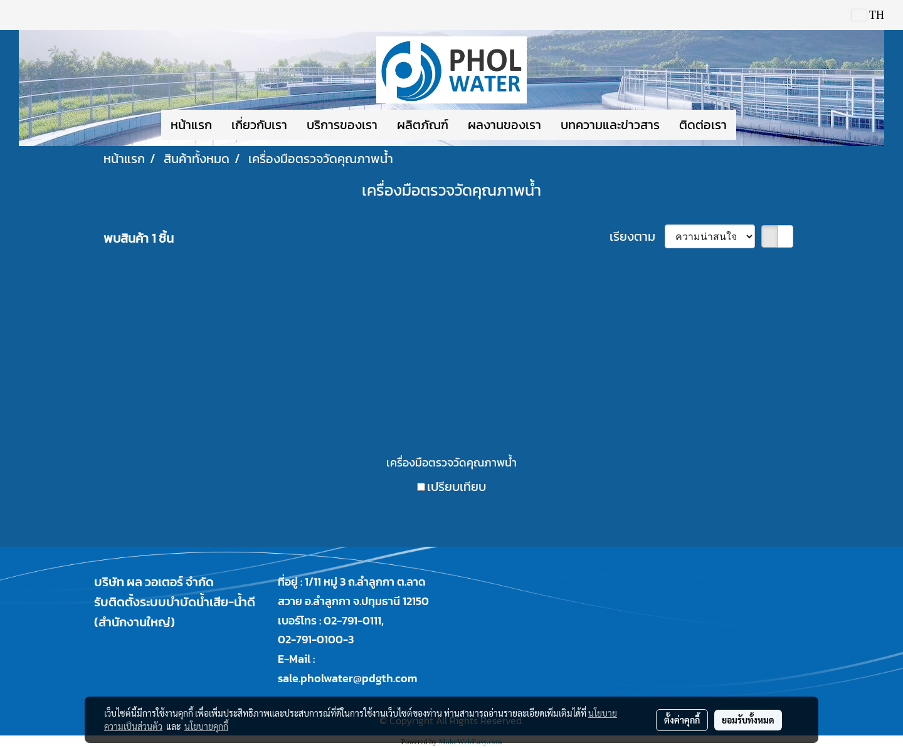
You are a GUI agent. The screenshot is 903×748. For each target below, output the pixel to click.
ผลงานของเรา (504, 124)
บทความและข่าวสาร (610, 124)
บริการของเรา (342, 124)
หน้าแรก (191, 124)
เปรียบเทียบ (456, 486)
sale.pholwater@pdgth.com (347, 678)
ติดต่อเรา (703, 124)
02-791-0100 (310, 639)
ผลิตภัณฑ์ (422, 124)
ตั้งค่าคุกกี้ (682, 719)
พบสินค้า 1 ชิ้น (138, 238)
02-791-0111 (352, 620)
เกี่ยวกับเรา (259, 124)
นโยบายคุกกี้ (206, 726)
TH (868, 15)
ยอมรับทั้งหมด (748, 719)
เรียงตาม (637, 236)
